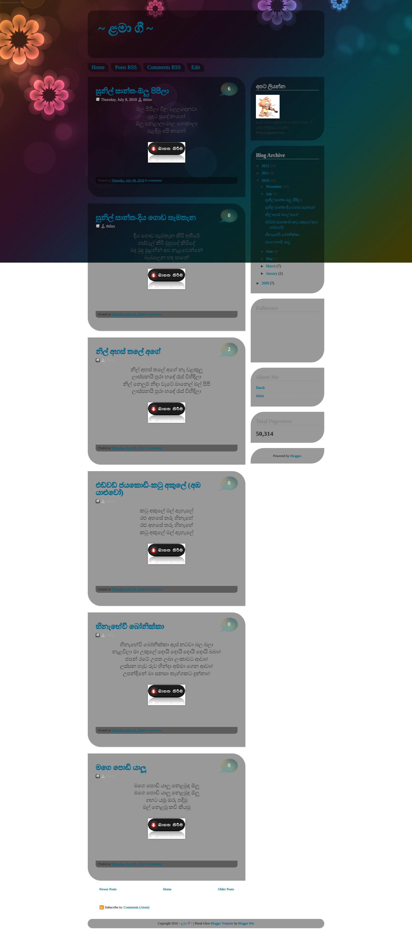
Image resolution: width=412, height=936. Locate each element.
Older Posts (226, 889)
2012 (266, 166)
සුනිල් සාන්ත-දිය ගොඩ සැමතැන (146, 217)
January (272, 273)
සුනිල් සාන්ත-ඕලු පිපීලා (132, 91)
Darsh (260, 388)
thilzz (260, 396)
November (274, 187)
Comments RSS (164, 67)
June (270, 251)
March (271, 266)
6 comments (153, 180)
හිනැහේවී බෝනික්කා (130, 626)
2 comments (153, 448)
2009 (266, 283)
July (269, 194)
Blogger (295, 456)
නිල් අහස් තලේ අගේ (128, 351)
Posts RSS (126, 67)
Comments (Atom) (137, 907)
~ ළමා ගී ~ (125, 28)
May (270, 259)
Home (98, 67)
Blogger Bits (245, 923)
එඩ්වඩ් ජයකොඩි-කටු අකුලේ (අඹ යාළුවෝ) (148, 489)
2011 (266, 173)
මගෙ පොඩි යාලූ (121, 767)
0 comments (153, 314)
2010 (266, 181)
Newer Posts (107, 889)
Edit (195, 67)
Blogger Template (222, 923)
